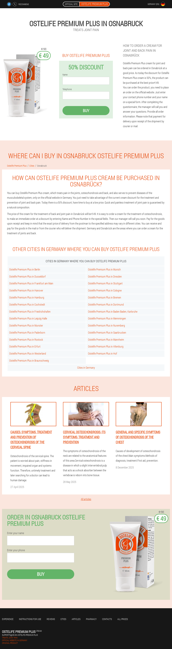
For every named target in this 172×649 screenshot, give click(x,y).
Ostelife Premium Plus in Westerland (27, 353)
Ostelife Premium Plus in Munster (26, 325)
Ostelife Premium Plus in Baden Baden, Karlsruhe (112, 311)
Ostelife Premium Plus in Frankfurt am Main (31, 283)
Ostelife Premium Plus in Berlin (24, 269)
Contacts (107, 619)
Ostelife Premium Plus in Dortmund (106, 304)
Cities (63, 619)
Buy (86, 110)
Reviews (51, 619)
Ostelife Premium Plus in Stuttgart (105, 283)
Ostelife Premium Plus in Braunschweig (29, 360)
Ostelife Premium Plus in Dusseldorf (27, 276)
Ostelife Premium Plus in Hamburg (26, 297)
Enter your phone (16, 550)
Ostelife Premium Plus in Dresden (105, 276)
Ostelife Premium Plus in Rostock (26, 339)
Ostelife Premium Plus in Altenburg (105, 346)
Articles (76, 619)
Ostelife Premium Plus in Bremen (104, 297)
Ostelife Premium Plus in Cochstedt (27, 304)
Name (65, 74)
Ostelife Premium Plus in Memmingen (107, 318)
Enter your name (15, 533)
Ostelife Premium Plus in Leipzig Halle (28, 318)
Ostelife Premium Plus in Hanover (26, 290)
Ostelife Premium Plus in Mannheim (106, 339)
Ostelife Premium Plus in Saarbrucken (107, 332)
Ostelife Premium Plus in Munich (104, 269)
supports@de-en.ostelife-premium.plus (20, 635)
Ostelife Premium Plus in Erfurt (24, 346)
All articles (86, 499)
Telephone (67, 89)
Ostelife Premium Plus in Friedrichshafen (30, 311)
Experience (7, 619)
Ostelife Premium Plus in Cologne (105, 290)
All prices (122, 619)
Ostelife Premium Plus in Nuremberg (106, 325)
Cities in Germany (86, 367)
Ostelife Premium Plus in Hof (102, 353)
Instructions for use (30, 619)
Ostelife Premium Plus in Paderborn (27, 332)
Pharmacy (91, 619)
